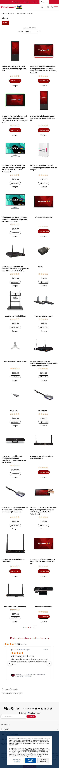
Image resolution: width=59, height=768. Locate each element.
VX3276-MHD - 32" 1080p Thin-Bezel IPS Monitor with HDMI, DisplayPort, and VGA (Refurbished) (15, 219)
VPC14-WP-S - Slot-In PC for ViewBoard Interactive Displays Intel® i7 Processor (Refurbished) (43, 363)
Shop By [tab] (5, 23)
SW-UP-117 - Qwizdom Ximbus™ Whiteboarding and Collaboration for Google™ (43, 168)
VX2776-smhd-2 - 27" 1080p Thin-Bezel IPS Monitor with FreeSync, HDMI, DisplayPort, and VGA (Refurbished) (13, 169)
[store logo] (21, 7)
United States (34, 713)
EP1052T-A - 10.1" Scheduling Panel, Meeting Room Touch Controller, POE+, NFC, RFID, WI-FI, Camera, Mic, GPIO (15, 119)
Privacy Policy (21, 751)
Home (4, 13)
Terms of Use (30, 751)
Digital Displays (21, 13)
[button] (15, 86)
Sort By (20, 31)
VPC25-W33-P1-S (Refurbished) (15, 607)
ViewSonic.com (16, 2)
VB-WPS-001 (14, 411)
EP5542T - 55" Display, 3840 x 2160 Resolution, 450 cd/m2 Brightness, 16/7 (42, 118)
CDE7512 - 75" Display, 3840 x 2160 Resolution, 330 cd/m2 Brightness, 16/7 (42, 561)
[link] (29, 675)
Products (11, 13)
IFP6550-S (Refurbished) (43, 217)
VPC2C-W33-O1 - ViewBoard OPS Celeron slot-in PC (41, 457)
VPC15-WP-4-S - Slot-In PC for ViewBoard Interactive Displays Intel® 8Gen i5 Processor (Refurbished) (15, 269)
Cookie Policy (39, 751)
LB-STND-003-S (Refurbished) (15, 316)
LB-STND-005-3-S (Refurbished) (15, 361)
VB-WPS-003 (42, 411)
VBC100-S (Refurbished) (43, 607)
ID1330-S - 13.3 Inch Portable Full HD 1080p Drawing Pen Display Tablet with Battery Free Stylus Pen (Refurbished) (43, 511)
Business (35, 2)
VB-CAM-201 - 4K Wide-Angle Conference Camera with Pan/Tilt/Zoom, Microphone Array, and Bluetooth (14, 459)
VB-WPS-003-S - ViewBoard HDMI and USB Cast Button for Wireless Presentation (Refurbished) (15, 510)
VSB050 (40, 267)
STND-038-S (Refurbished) (44, 316)
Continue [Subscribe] (31, 717)
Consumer (44, 2)
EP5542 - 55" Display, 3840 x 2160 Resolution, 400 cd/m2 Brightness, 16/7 (14, 69)
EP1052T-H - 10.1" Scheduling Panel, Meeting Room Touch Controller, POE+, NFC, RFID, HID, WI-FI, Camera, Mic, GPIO (43, 70)
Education (27, 2)
